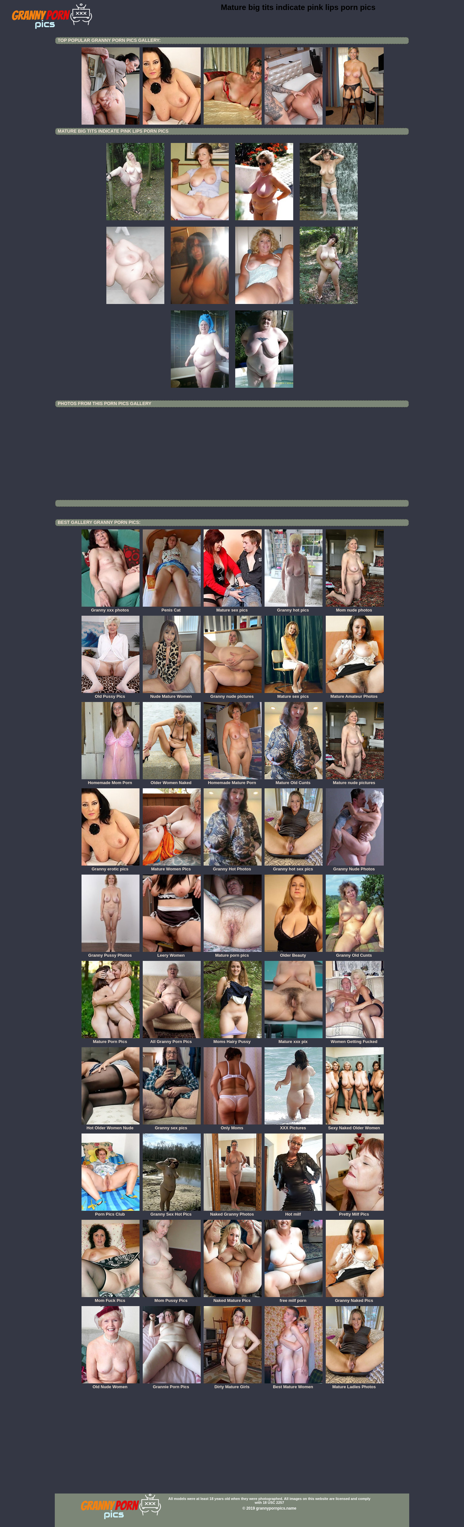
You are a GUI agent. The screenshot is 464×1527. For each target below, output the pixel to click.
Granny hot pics (294, 607)
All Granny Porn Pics (172, 1039)
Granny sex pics (172, 1125)
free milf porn (294, 1298)
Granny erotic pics (111, 866)
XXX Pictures (294, 1125)
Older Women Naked (172, 780)
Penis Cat (172, 607)
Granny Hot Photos (233, 866)
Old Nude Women (111, 1384)
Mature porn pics (233, 953)
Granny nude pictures (233, 694)
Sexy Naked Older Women (355, 1125)
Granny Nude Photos (355, 866)
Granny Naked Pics (355, 1298)
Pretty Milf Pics (355, 1212)
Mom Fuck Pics (111, 1298)
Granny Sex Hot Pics (172, 1212)
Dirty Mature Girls (233, 1384)
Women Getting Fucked (355, 1039)
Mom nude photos (355, 607)
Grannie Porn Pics (172, 1384)
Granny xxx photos (111, 607)
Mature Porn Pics (111, 1039)
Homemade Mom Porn (111, 780)
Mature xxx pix (294, 1039)
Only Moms (233, 1125)
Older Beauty (294, 953)
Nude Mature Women (172, 694)
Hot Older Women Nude (111, 1125)
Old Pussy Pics (111, 694)
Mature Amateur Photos (355, 694)
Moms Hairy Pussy (233, 1039)
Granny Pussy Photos (111, 953)
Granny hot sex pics (294, 866)
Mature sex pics (233, 607)
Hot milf (294, 1212)
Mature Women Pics (172, 866)
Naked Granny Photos (233, 1212)
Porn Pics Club (111, 1212)
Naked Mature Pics (233, 1298)
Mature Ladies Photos (355, 1384)
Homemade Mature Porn (233, 780)
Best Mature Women (294, 1384)
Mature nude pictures (355, 780)
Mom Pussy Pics (172, 1298)
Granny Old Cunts (355, 953)
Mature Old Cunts (294, 780)
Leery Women (172, 953)
